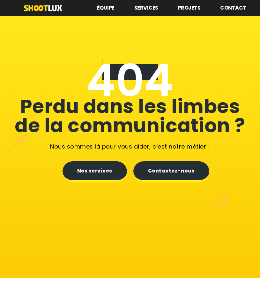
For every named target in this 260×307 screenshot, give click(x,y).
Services (146, 8)
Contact (233, 8)
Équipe (106, 8)
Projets (189, 8)
